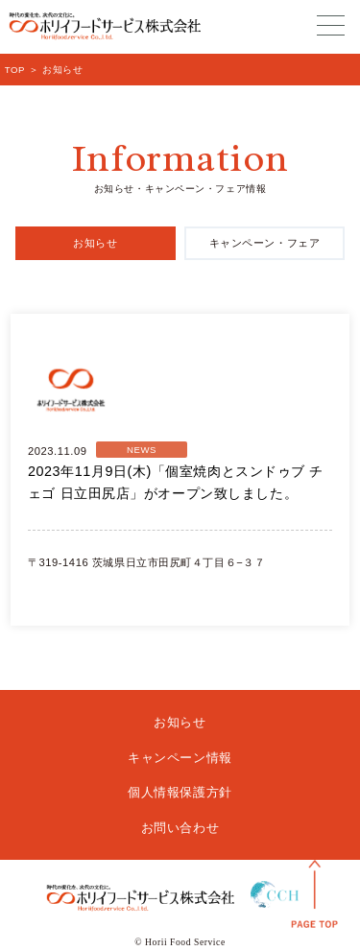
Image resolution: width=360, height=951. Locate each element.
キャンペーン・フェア (265, 243)
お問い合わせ (180, 827)
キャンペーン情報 (179, 757)
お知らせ (95, 243)
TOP (15, 69)
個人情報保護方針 (179, 792)
